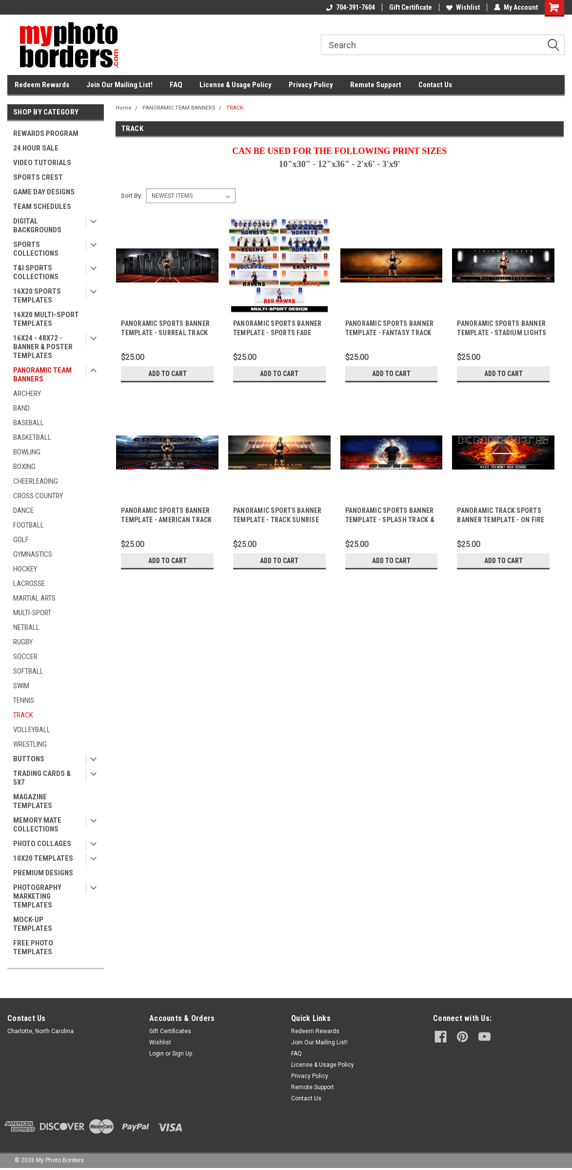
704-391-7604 (350, 7)
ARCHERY (27, 393)
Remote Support (375, 84)
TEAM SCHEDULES (42, 206)
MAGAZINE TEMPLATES (32, 801)
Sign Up (182, 1053)
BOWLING (26, 452)
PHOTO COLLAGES (42, 843)
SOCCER (25, 656)
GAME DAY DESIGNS (44, 192)
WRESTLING (30, 744)
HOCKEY (25, 569)
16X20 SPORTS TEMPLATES (37, 295)
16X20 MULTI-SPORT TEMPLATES (46, 319)
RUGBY (23, 642)
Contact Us (435, 84)
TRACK (23, 715)
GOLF (21, 539)
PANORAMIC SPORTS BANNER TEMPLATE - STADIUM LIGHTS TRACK (501, 333)
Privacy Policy (311, 84)
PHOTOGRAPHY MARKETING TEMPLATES (37, 896)
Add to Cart (167, 373)
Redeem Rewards (42, 84)
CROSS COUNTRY (38, 495)
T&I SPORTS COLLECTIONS (36, 272)
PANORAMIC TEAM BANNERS (42, 374)
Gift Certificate (410, 7)
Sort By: (131, 195)
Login (156, 1053)
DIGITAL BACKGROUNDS (37, 225)
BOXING (24, 466)
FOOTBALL (28, 525)
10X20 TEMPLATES (43, 858)
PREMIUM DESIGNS (43, 872)
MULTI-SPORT (32, 612)
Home (124, 108)
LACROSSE (29, 583)
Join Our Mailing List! (119, 84)
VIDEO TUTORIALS (42, 162)
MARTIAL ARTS (34, 598)
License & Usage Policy (235, 84)
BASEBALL (28, 422)
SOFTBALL (28, 671)
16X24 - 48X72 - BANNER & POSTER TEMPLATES (43, 347)
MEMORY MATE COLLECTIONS (37, 824)
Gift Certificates (170, 1031)
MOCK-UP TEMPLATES (32, 924)
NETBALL (26, 627)
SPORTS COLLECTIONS (36, 249)
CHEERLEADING (35, 481)
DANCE (23, 510)
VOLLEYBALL (31, 729)
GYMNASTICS (32, 554)
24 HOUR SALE (36, 148)
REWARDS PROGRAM (46, 133)
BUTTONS (28, 759)
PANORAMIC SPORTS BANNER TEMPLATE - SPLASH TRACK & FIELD (389, 520)
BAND (21, 408)
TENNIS (23, 700)
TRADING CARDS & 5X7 (42, 778)
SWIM (21, 685)
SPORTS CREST (38, 177)
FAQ (176, 84)
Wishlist (463, 7)
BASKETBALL (32, 437)
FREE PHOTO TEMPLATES (33, 947)
